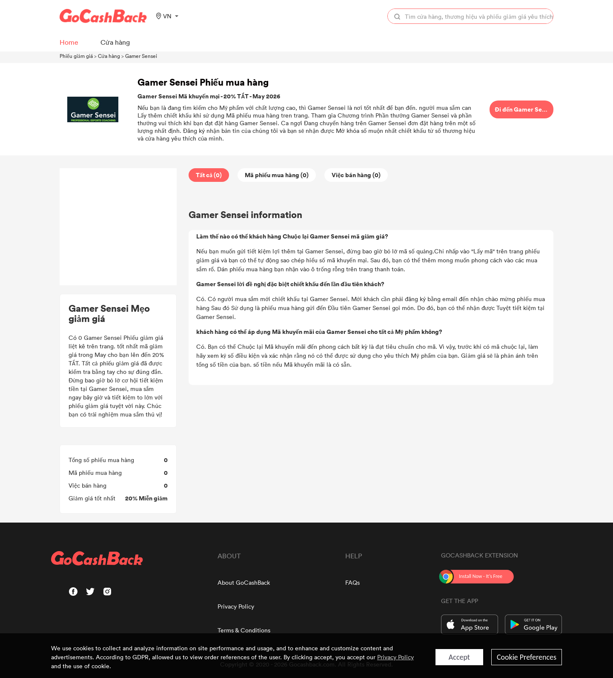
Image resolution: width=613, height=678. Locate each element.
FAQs (352, 582)
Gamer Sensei (141, 56)
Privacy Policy (236, 606)
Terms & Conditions (244, 630)
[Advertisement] (118, 227)
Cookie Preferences (526, 657)
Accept (459, 657)
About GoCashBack (244, 582)
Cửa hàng (109, 56)
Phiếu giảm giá (76, 56)
